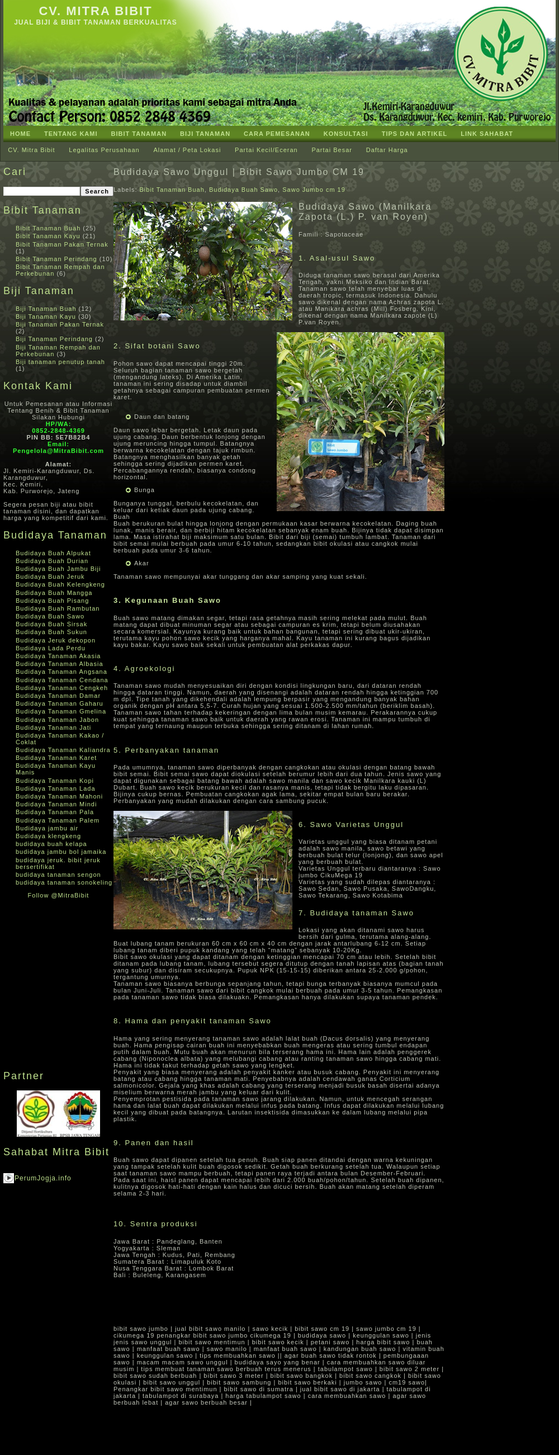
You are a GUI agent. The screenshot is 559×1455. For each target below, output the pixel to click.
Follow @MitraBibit (58, 895)
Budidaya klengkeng (48, 836)
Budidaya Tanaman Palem (58, 820)
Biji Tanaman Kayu (46, 316)
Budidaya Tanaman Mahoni (59, 796)
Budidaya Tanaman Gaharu (59, 703)
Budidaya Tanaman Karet (56, 757)
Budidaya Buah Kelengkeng (60, 584)
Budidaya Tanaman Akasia (58, 656)
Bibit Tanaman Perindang (56, 259)
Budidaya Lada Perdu (51, 648)
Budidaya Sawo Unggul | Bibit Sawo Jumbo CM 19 (238, 172)
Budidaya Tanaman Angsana (61, 671)
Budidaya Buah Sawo (50, 616)
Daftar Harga (387, 150)
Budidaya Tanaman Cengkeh (62, 687)
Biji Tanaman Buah (46, 308)
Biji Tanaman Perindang (54, 339)
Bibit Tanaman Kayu (48, 236)
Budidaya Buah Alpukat (53, 553)
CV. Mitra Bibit (95, 11)
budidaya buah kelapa (51, 843)
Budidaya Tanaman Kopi (55, 780)
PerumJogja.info (43, 1178)
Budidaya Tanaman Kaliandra (63, 750)
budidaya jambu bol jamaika (61, 851)
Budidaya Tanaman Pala (55, 812)
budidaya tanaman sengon (58, 874)
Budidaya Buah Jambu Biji (58, 568)
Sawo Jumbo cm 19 (313, 189)
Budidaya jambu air (47, 828)
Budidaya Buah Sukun (51, 632)
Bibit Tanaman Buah (48, 228)
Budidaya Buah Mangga (54, 592)
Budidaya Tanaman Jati (53, 727)
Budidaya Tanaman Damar (58, 695)
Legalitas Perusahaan (104, 150)
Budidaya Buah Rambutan (58, 608)
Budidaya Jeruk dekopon (56, 640)
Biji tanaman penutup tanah (60, 361)
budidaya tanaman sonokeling (64, 882)
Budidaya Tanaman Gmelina (61, 711)
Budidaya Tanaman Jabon (57, 719)
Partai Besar (331, 150)
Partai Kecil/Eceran (266, 150)
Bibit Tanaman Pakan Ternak (62, 244)
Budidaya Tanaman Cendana (62, 680)
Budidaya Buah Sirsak (51, 624)
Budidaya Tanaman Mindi (56, 804)
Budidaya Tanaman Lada (56, 788)
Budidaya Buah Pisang (52, 600)
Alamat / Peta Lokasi (187, 150)
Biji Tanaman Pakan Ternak (60, 324)
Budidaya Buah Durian (52, 561)
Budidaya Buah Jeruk (50, 576)
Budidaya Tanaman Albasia (59, 663)
